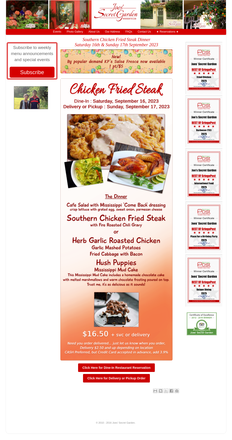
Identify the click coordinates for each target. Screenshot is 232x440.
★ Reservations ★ (167, 31)
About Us (93, 31)
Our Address (112, 31)
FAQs (128, 31)
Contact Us (144, 31)
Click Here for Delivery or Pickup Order (116, 378)
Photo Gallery (75, 31)
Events (57, 31)
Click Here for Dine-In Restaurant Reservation (116, 367)
